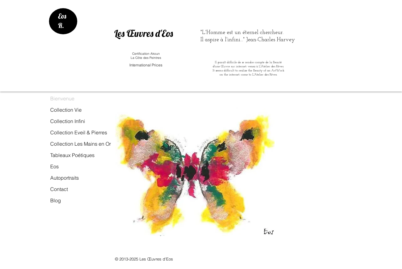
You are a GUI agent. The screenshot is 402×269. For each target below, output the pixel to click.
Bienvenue (62, 98)
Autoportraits (64, 178)
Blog (55, 200)
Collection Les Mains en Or (80, 144)
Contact (59, 189)
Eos (54, 166)
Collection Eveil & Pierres (78, 132)
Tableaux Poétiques (72, 155)
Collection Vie (66, 110)
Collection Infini (67, 121)
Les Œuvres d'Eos (143, 33)
